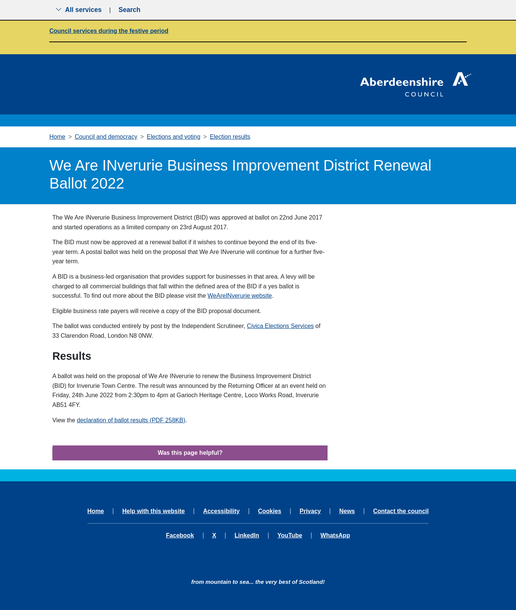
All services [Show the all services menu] (78, 10)
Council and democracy (106, 137)
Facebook (180, 536)
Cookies (269, 511)
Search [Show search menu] (130, 9)
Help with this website (153, 511)
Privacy (310, 511)
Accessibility (221, 511)
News (347, 511)
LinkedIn (246, 536)
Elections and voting (173, 137)
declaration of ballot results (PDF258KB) (131, 420)
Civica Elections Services (280, 326)
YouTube (289, 536)
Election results (230, 137)
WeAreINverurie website (240, 295)
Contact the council (401, 511)
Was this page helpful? (190, 453)
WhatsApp (335, 536)
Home (57, 137)
